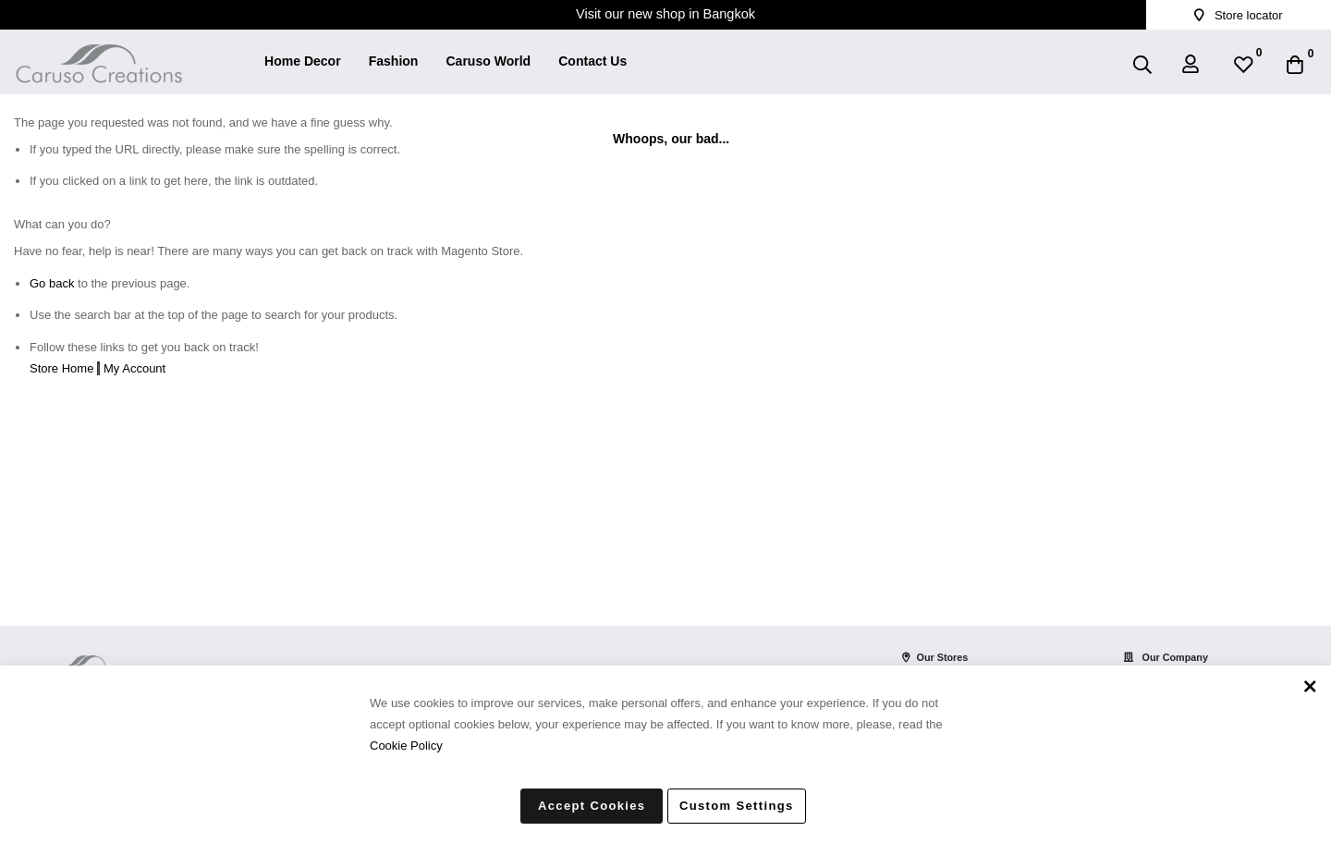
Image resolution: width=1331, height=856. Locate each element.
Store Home (61, 368)
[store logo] (98, 52)
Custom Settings (736, 806)
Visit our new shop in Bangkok (665, 13)
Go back (52, 283)
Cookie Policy (406, 745)
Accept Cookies (591, 806)
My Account (134, 368)
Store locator (1238, 15)
